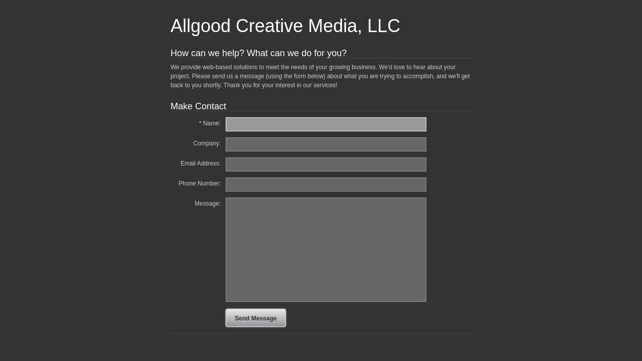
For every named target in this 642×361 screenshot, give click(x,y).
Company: (207, 143)
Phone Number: (200, 183)
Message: (208, 203)
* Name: (210, 123)
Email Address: (201, 163)
